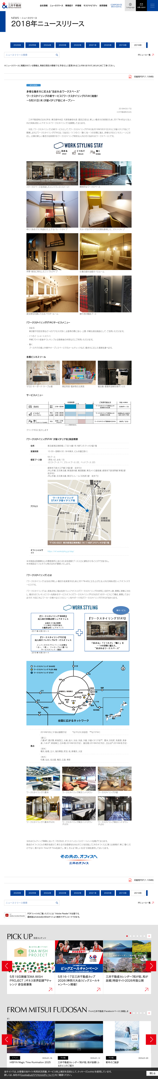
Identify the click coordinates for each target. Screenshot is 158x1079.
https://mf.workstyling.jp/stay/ (61, 551)
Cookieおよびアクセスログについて (37, 1075)
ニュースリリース (56, 6)
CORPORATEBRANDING (116, 6)
